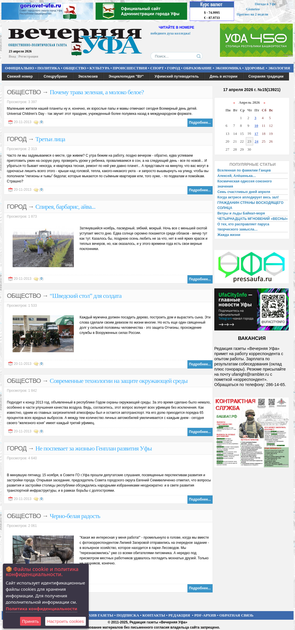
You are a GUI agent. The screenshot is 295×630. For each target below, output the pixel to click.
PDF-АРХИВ (205, 615)
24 (256, 141)
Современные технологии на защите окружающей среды (119, 380)
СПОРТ (157, 68)
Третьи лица (50, 139)
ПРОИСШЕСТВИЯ (130, 68)
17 (256, 133)
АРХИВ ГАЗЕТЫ (98, 615)
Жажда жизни (228, 235)
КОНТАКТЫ (153, 615)
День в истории (223, 76)
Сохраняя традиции (266, 76)
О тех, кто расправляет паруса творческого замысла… (243, 226)
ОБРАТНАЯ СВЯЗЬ (236, 615)
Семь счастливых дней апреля (243, 192)
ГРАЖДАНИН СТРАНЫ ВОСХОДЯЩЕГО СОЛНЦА (250, 205)
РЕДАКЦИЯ (179, 615)
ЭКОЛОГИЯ (279, 68)
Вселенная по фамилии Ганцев (244, 170)
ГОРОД (173, 68)
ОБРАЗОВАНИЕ (197, 68)
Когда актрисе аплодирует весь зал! (248, 197)
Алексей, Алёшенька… (236, 176)
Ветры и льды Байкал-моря (241, 213)
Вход (12, 56)
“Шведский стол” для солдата (86, 295)
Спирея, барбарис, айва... (65, 206)
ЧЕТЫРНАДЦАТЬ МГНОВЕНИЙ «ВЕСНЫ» (252, 219)
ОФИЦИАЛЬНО (19, 68)
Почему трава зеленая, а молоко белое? (97, 92)
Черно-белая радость (75, 515)
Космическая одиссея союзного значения (244, 183)
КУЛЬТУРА (100, 68)
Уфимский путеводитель (177, 76)
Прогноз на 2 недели (252, 14)
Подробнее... (200, 123)
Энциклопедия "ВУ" (126, 76)
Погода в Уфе (265, 4)
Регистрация (28, 56)
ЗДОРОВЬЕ (255, 68)
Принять (30, 621)
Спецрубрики (55, 76)
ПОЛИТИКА (48, 68)
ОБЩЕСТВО (74, 68)
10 (256, 125)
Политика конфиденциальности (41, 608)
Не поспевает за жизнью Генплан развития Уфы (93, 448)
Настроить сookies (65, 621)
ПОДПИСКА (127, 615)
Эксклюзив (88, 76)
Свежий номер (20, 76)
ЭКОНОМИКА (228, 68)
